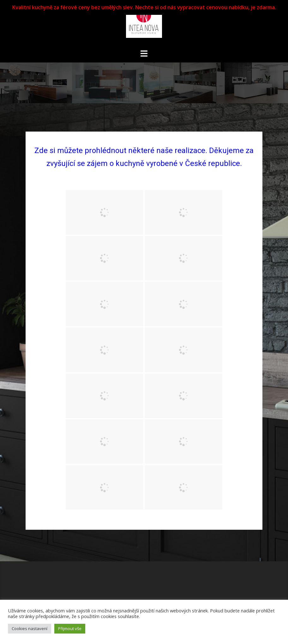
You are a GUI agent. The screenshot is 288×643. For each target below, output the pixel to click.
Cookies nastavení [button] (29, 628)
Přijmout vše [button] (69, 628)
